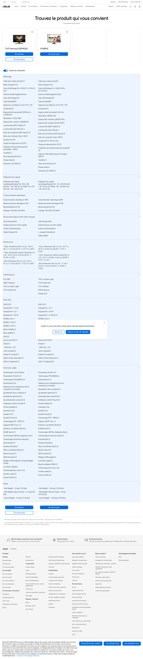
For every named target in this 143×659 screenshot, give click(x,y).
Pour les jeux (6, 587)
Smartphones (6, 560)
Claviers (51, 574)
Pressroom (75, 577)
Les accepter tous (131, 643)
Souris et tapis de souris (56, 577)
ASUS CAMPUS (77, 612)
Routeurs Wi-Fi (31, 606)
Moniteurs (5, 594)
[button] (112, 2)
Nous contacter (100, 557)
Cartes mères (30, 567)
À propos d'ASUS (78, 557)
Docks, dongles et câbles (57, 597)
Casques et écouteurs (56, 580)
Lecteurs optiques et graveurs (35, 592)
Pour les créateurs (8, 581)
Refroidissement (31, 574)
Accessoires (6, 564)
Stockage (29, 596)
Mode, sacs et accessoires (57, 587)
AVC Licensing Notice (79, 624)
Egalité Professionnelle (79, 564)
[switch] (5, 71)
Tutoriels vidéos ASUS (102, 577)
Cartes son (29, 589)
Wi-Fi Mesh (29, 609)
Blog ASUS (76, 628)
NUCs (4, 607)
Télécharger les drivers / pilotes (105, 564)
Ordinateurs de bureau (9, 604)
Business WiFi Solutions (56, 557)
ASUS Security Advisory (103, 581)
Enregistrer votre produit (103, 560)
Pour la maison (7, 574)
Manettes (52, 607)
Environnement (136, 2)
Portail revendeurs (78, 574)
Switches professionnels (56, 560)
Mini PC (28, 557)
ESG (120, 557)
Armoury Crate (77, 631)
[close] (104, 322)
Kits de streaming (54, 584)
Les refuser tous (112, 643)
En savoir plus (19, 59)
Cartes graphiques (32, 577)
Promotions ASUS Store (80, 604)
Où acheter (19, 54)
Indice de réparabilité (102, 591)
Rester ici (58, 332)
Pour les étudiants (8, 584)
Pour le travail (7, 577)
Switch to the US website (78, 332)
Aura (73, 634)
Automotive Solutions (79, 601)
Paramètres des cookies (90, 643)
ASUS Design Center (79, 594)
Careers (74, 580)
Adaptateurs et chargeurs (57, 594)
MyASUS (98, 584)
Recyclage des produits (103, 587)
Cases (28, 570)
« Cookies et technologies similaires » (28, 656)
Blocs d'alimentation (32, 580)
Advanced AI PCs (78, 591)
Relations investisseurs (79, 560)
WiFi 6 (28, 602)
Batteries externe (54, 601)
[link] (6, 6)
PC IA (74, 587)
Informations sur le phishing (81, 621)
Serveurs (51, 567)
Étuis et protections (55, 591)
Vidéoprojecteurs (8, 597)
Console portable (8, 567)
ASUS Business (123, 2)
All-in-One (5, 601)
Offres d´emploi (77, 567)
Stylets (51, 604)
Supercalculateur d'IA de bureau (59, 564)
